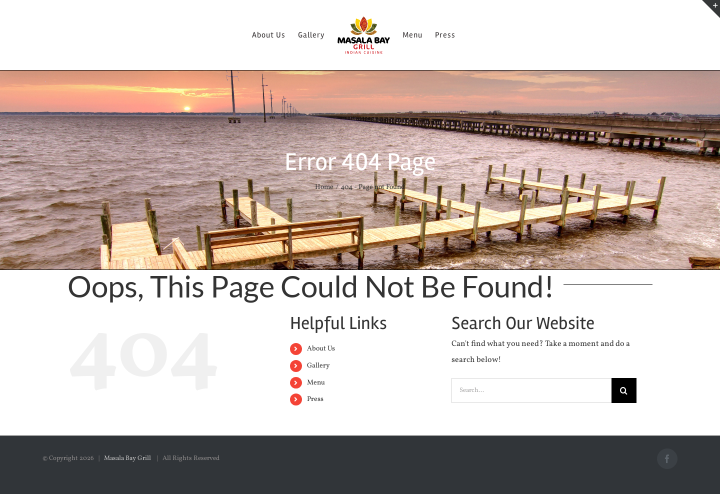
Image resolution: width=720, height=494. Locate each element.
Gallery (318, 365)
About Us (321, 349)
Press (315, 399)
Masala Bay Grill (128, 458)
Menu (316, 383)
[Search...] (532, 390)
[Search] (624, 390)
